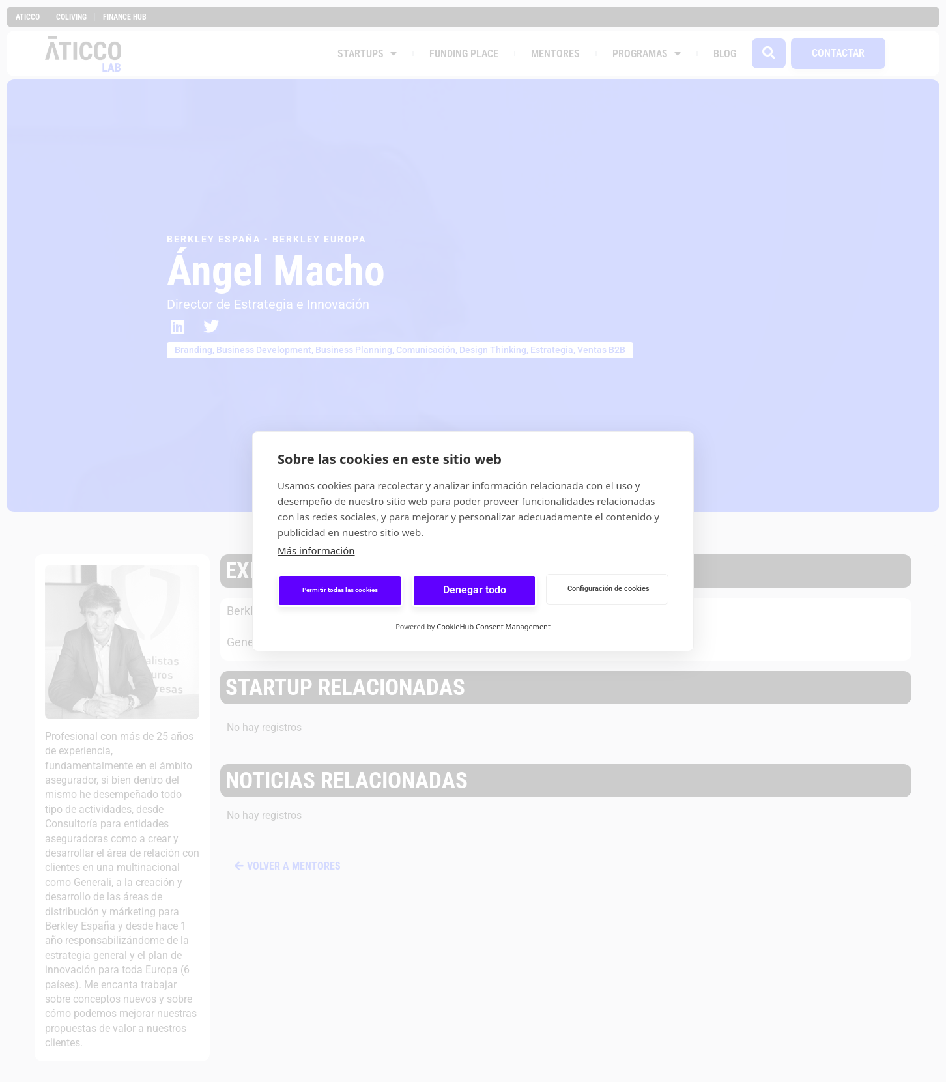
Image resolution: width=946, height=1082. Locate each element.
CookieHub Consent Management (494, 626)
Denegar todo (474, 590)
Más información (316, 550)
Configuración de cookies (608, 588)
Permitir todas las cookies (340, 589)
